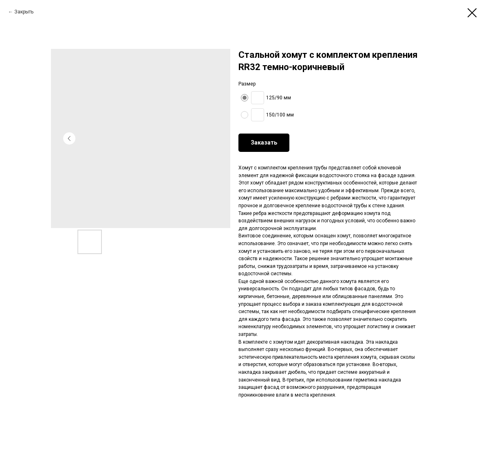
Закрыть (23, 12)
